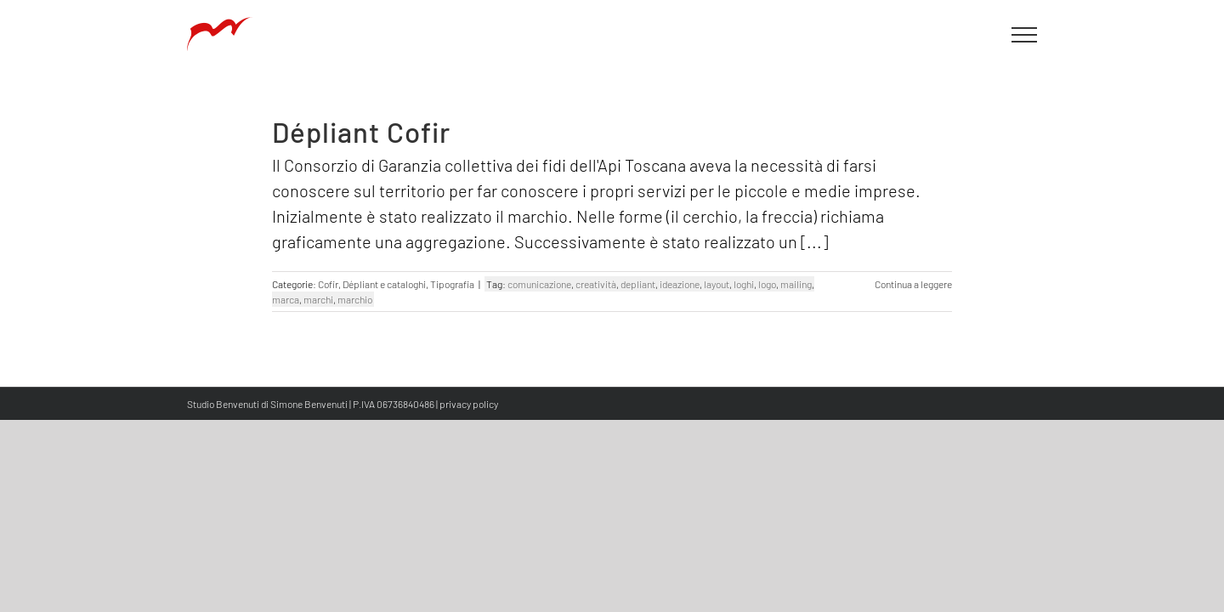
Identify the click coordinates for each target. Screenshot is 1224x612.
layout (716, 284)
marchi (318, 299)
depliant (637, 284)
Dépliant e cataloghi (384, 284)
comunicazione (539, 284)
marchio (354, 299)
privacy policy (468, 404)
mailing (796, 284)
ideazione (680, 284)
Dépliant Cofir (361, 132)
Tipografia (452, 284)
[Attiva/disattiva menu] (1025, 34)
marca (285, 299)
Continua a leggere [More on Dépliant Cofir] (913, 284)
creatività (595, 284)
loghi (744, 284)
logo (767, 284)
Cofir (328, 284)
